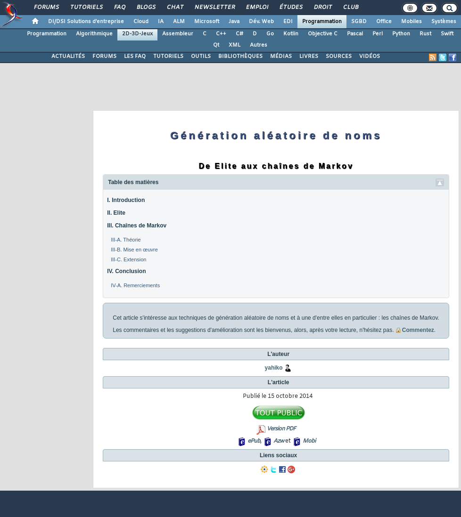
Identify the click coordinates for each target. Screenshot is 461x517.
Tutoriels (86, 7)
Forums (46, 7)
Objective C (323, 34)
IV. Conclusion (126, 271)
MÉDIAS (281, 56)
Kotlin (290, 34)
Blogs (145, 7)
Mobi (309, 441)
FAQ (119, 7)
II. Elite (116, 213)
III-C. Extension (128, 259)
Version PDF (281, 429)
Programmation (322, 21)
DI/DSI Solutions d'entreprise (86, 21)
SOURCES (339, 56)
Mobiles (411, 21)
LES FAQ (135, 56)
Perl (377, 34)
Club (350, 7)
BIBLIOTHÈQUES (240, 56)
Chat (174, 7)
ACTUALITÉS (68, 56)
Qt (216, 45)
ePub (253, 441)
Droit (322, 7)
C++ (221, 34)
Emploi (257, 7)
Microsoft (206, 21)
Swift (447, 34)
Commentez (414, 330)
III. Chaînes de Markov (136, 225)
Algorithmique (94, 34)
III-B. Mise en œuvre (134, 249)
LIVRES (308, 56)
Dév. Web (261, 21)
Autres (258, 45)
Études (290, 7)
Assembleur (177, 34)
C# (239, 34)
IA (161, 21)
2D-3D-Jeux (137, 34)
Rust (425, 34)
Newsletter (214, 7)
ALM (179, 21)
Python (401, 34)
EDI (288, 21)
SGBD (359, 21)
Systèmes (443, 21)
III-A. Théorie (125, 239)
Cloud (140, 21)
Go (270, 34)
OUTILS (201, 56)
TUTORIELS (168, 56)
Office (384, 21)
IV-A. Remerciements (135, 285)
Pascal (355, 34)
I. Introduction (126, 200)
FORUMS (104, 56)
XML (234, 45)
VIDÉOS (369, 56)
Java (234, 21)
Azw (278, 441)
